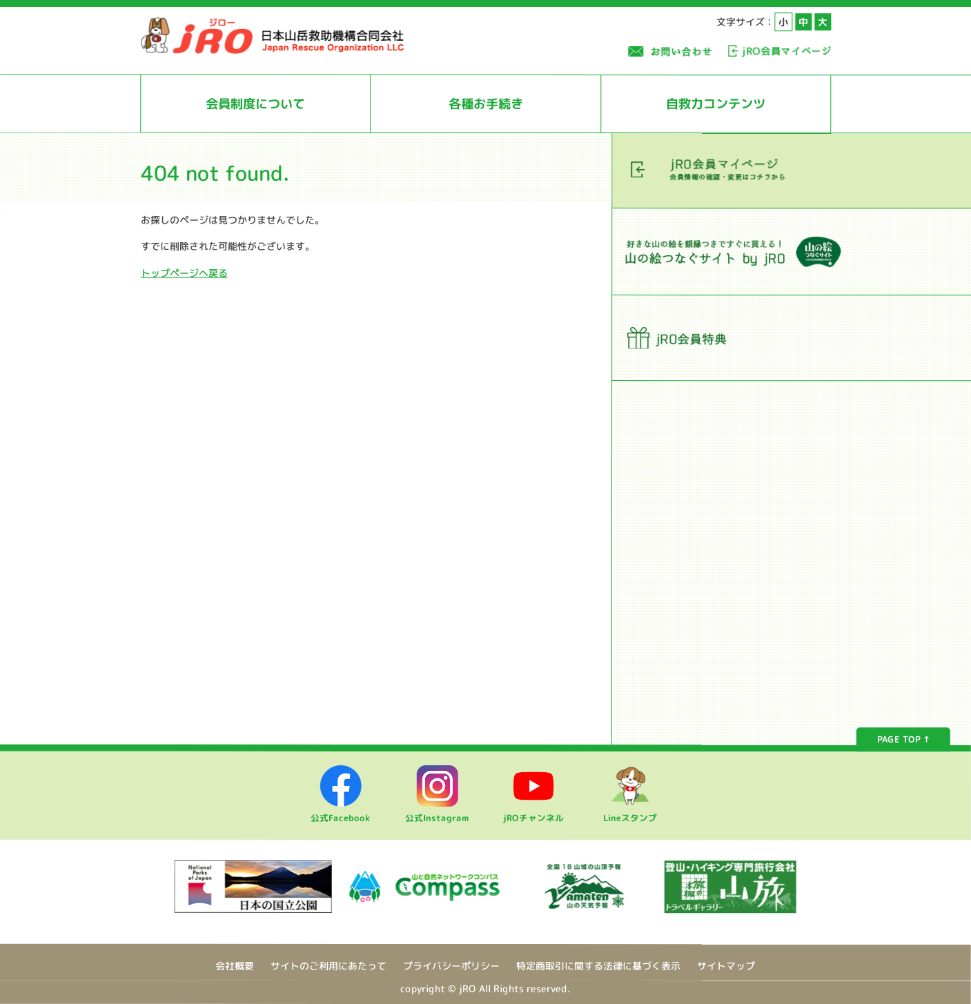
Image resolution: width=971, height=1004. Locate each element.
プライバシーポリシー (451, 965)
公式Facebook (340, 812)
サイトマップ (726, 966)
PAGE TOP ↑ (903, 740)
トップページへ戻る (184, 272)
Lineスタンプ (630, 812)
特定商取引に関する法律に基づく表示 (598, 965)
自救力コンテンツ (715, 103)
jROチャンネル (533, 812)
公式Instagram (437, 812)
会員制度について (255, 103)
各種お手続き (486, 103)
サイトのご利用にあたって (328, 965)
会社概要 (234, 965)
